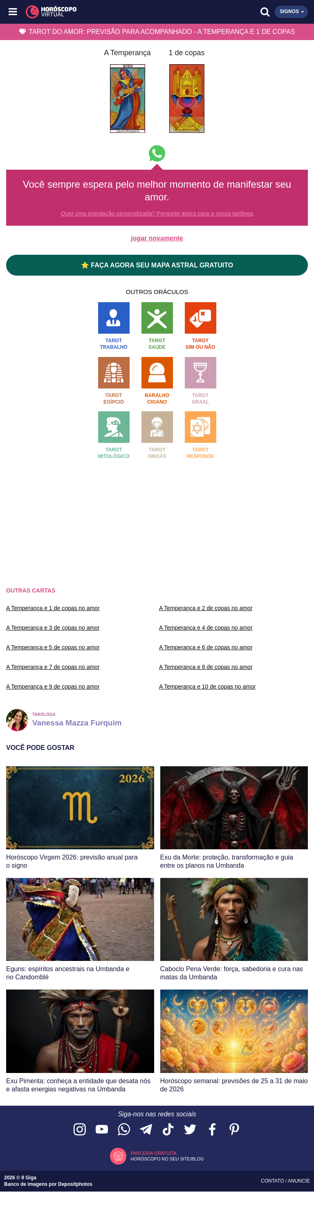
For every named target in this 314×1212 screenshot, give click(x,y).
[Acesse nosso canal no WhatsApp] (124, 1130)
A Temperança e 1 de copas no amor (53, 608)
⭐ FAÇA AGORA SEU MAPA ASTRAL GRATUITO (157, 265)
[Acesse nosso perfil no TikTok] (168, 1130)
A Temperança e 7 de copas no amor (53, 667)
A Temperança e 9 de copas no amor (53, 686)
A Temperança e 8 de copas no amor (206, 667)
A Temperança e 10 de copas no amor (207, 686)
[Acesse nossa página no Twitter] (190, 1130)
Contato (273, 1181)
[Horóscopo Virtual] (85, 12)
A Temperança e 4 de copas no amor (206, 627)
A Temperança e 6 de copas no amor (206, 647)
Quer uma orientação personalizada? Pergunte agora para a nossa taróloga (157, 213)
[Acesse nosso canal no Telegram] (146, 1130)
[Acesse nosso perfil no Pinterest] (234, 1130)
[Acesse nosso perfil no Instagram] (80, 1130)
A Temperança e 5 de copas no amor (53, 647)
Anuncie (299, 1181)
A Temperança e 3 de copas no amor (53, 627)
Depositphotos (75, 1184)
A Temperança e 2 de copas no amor (206, 608)
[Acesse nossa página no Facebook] (212, 1130)
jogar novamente (157, 238)
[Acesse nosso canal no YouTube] (102, 1130)
